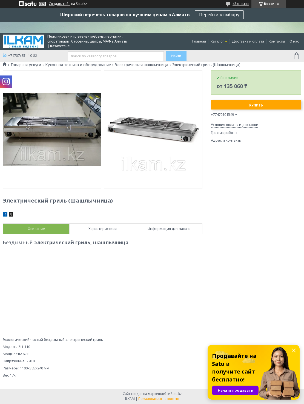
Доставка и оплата (248, 41)
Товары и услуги (25, 64)
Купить (256, 105)
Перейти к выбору (219, 15)
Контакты (277, 41)
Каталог (217, 41)
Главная (199, 41)
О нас (294, 41)
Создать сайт (59, 4)
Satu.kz (176, 393)
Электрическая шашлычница (141, 64)
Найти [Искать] (176, 56)
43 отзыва (241, 3)
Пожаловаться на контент (158, 398)
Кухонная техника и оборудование (78, 64)
